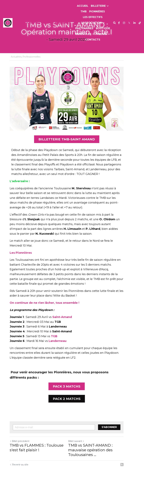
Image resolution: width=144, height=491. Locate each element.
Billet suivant (82, 448)
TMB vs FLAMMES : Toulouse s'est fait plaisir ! (37, 455)
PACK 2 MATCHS (72, 406)
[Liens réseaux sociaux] (119, 23)
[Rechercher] (114, 23)
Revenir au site (19, 472)
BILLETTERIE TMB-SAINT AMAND (72, 145)
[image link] (8, 22)
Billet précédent (20, 448)
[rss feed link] (132, 472)
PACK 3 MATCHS (72, 393)
